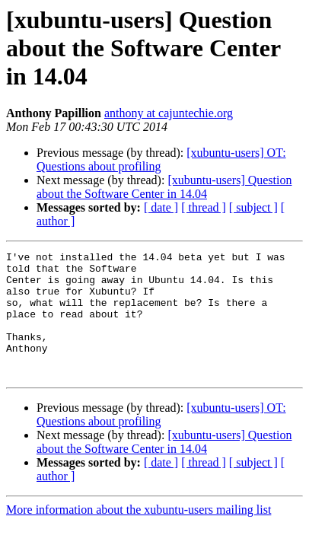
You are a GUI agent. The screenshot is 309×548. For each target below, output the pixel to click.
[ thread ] (203, 207)
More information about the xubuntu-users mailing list (138, 534)
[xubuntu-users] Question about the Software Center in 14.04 (164, 187)
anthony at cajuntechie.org (168, 113)
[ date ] (161, 207)
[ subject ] (253, 207)
